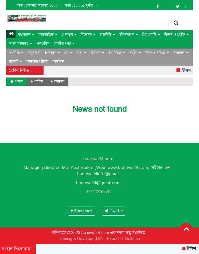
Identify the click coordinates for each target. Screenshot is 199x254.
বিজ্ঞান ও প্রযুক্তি (176, 34)
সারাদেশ (180, 53)
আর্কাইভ (58, 61)
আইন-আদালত (20, 43)
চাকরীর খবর (64, 43)
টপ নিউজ (116, 53)
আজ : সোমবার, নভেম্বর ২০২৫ (37, 5)
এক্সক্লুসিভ (42, 43)
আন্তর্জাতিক (48, 34)
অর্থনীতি (16, 53)
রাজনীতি (107, 34)
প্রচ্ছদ (16, 81)
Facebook (82, 211)
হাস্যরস (97, 53)
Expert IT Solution (123, 238)
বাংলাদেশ (26, 34)
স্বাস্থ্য (81, 53)
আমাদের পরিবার (37, 61)
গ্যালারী (15, 61)
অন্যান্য (59, 81)
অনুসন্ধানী (34, 53)
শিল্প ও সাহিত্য (157, 53)
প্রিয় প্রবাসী (151, 34)
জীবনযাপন (128, 34)
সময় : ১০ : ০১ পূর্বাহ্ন (79, 5)
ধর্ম (68, 53)
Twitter (114, 211)
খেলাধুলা (69, 34)
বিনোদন (88, 34)
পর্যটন (135, 53)
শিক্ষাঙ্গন (52, 53)
